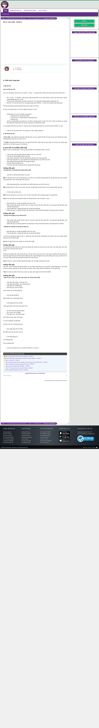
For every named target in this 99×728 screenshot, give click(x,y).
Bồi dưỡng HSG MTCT (45, 435)
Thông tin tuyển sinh (26, 433)
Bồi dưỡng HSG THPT (45, 432)
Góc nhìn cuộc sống (26, 440)
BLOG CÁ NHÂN (42, 10)
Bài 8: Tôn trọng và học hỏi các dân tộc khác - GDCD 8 (19, 368)
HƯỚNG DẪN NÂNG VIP (15, 10)
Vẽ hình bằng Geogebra (8, 439)
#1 (66, 375)
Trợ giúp (93, 447)
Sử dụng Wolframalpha (8, 437)
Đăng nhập (84, 25)
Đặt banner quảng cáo (8, 442)
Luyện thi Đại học (44, 437)
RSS (96, 447)
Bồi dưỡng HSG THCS (45, 433)
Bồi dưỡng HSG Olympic (45, 440)
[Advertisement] (35, 44)
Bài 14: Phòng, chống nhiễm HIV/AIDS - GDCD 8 (18, 366)
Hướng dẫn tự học (26, 432)
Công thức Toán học (7, 433)
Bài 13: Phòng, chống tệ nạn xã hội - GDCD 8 (17, 370)
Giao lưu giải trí (25, 439)
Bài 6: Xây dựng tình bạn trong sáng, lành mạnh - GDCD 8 (20, 364)
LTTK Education (28, 446)
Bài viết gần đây (5, 14)
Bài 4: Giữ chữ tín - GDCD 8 (13, 360)
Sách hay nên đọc (26, 435)
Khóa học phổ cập (44, 442)
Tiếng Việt (85, 447)
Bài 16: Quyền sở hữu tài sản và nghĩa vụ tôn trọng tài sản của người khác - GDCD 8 (26, 362)
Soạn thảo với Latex (7, 435)
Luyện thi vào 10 (44, 439)
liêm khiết (48, 121)
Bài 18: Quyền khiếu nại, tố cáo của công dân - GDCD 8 (19, 356)
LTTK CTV (18, 67)
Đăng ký (84, 21)
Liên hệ (89, 447)
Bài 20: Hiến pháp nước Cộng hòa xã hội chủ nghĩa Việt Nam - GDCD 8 (23, 358)
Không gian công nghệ (27, 437)
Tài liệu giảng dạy (7, 432)
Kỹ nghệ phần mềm (26, 442)
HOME (5, 10)
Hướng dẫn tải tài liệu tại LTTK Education (35, 373)
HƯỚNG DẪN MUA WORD (30, 10)
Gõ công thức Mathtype (8, 440)
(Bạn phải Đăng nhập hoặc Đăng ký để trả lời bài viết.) (56, 380)
